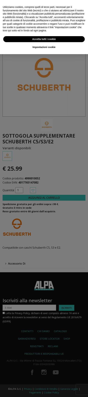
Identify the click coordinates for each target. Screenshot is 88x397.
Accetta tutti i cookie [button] (44, 39)
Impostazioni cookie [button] (44, 47)
